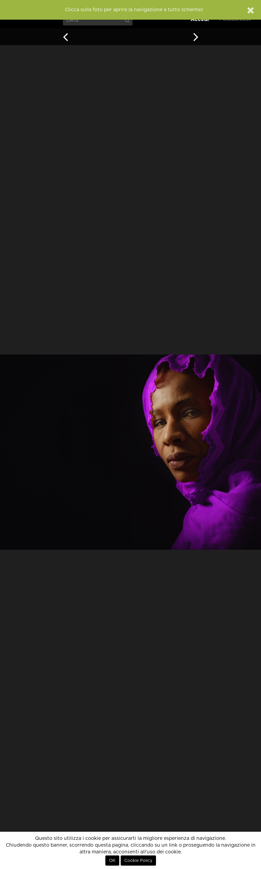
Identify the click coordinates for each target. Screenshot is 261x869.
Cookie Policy (138, 860)
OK (112, 860)
